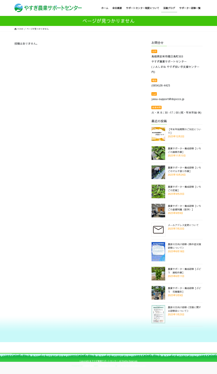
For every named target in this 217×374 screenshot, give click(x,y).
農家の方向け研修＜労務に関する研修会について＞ (184, 309)
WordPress (88, 365)
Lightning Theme (107, 365)
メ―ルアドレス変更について (183, 225)
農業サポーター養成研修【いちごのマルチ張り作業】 (184, 169)
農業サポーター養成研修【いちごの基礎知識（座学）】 (184, 207)
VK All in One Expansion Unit (131, 365)
